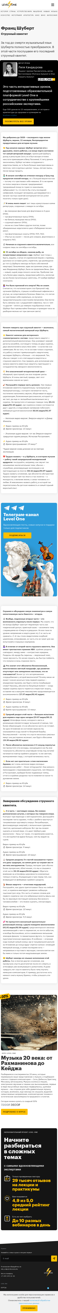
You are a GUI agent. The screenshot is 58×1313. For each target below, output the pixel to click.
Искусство (5, 15)
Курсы (4, 1287)
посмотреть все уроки (18, 121)
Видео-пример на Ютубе (17, 426)
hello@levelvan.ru (9, 1269)
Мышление (37, 11)
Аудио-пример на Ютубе (17, 441)
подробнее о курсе (14, 1112)
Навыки (47, 11)
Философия (52, 15)
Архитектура (28, 15)
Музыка (54, 11)
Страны (12, 11)
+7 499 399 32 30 (8, 1276)
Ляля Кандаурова (30, 67)
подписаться (17, 535)
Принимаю (29, 1308)
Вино (43, 15)
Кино (37, 15)
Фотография (17, 15)
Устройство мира (24, 11)
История (4, 11)
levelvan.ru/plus (10, 115)
